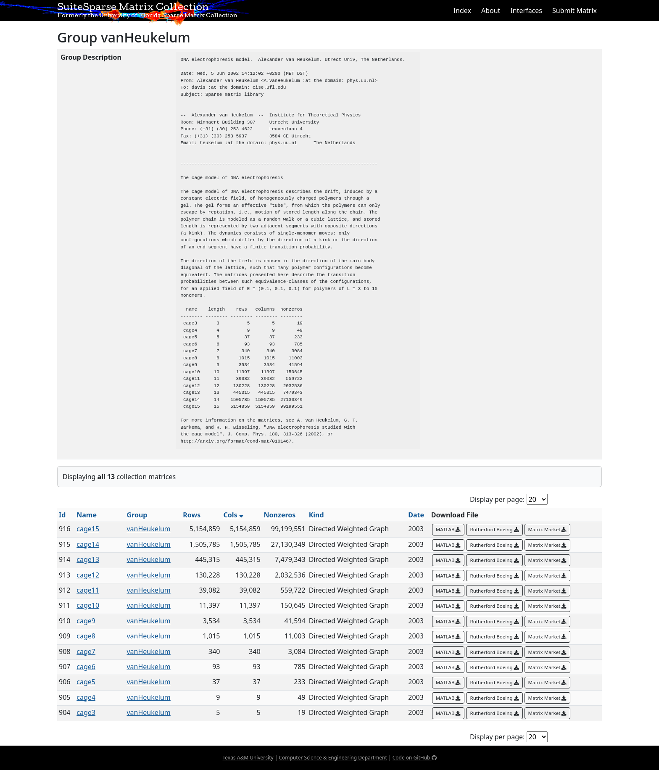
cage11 (87, 590)
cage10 (87, 605)
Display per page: (497, 499)
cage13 (87, 559)
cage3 (85, 712)
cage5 (85, 681)
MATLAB (448, 529)
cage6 (85, 666)
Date (416, 514)
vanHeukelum (148, 528)
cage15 (87, 528)
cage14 (87, 544)
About (490, 10)
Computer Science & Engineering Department (333, 757)
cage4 (85, 697)
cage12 (87, 575)
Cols (233, 514)
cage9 (85, 620)
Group (137, 514)
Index (462, 10)
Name (86, 514)
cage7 (85, 651)
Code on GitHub (415, 757)
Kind (316, 514)
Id (62, 514)
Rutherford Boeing (494, 529)
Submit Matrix (574, 10)
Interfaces (526, 10)
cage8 (85, 636)
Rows (191, 514)
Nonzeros (280, 514)
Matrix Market (547, 529)
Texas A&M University (247, 757)
